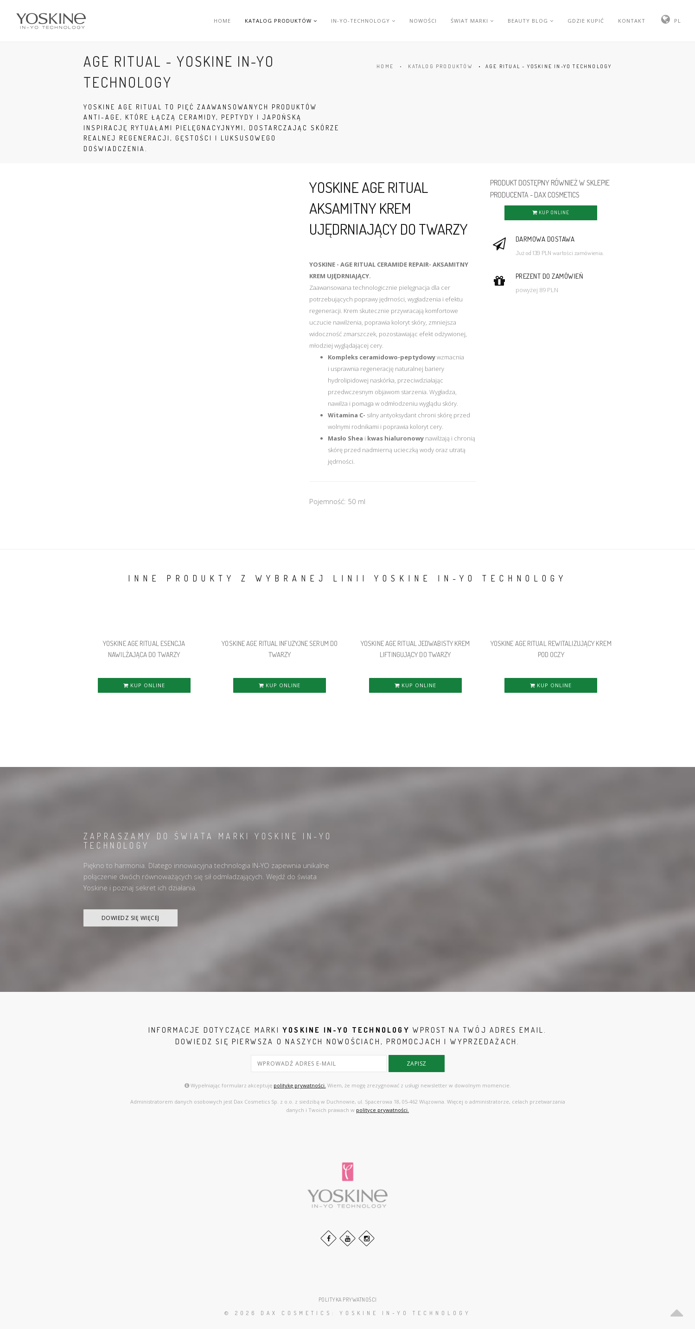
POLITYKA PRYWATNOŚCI (348, 1299)
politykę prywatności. (300, 1085)
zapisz (417, 1063)
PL (677, 20)
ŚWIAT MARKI (472, 20)
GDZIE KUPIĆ (585, 20)
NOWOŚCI (423, 20)
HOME (222, 20)
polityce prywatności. (382, 1109)
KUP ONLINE (550, 212)
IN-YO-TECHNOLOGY (363, 20)
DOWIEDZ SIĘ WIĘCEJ (130, 918)
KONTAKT (631, 20)
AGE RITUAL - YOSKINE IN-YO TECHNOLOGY (548, 66)
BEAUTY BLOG (531, 20)
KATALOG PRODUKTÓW (281, 20)
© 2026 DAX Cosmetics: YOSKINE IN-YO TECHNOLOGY (347, 1313)
